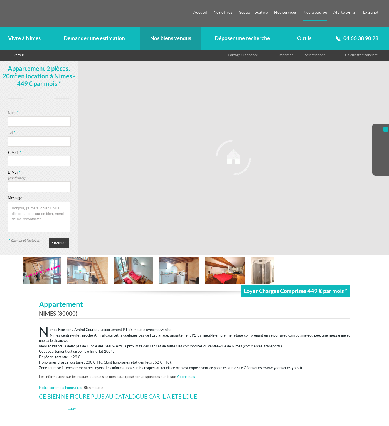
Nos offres (222, 12)
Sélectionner (315, 55)
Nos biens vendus (170, 38)
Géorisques (186, 377)
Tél (11, 132)
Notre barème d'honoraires (61, 388)
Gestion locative (253, 12)
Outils (304, 38)
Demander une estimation (94, 38)
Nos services (285, 12)
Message (15, 198)
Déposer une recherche (242, 38)
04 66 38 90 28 (357, 38)
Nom (13, 113)
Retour (18, 55)
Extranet (370, 12)
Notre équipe (315, 12)
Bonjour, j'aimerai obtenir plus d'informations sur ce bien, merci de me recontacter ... (39, 217)
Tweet (71, 409)
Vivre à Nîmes (24, 38)
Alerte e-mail (345, 12)
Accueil (200, 12)
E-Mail (14, 153)
